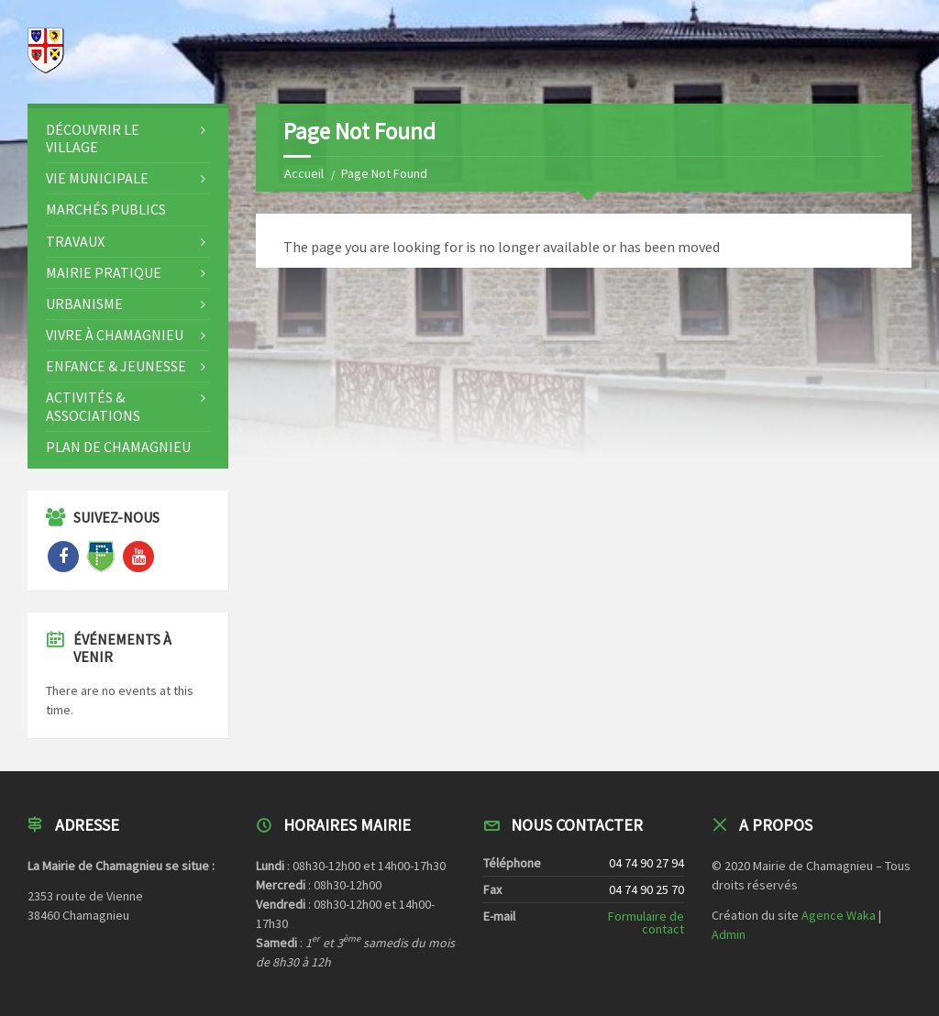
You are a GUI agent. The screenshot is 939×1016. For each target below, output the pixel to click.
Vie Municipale (97, 178)
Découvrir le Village (92, 138)
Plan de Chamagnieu (118, 446)
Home (299, 173)
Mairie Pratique (103, 272)
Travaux (75, 241)
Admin (729, 934)
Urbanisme (84, 303)
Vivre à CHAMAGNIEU (114, 335)
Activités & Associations (93, 406)
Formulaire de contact (646, 922)
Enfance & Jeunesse (116, 366)
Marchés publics (106, 209)
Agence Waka (838, 915)
